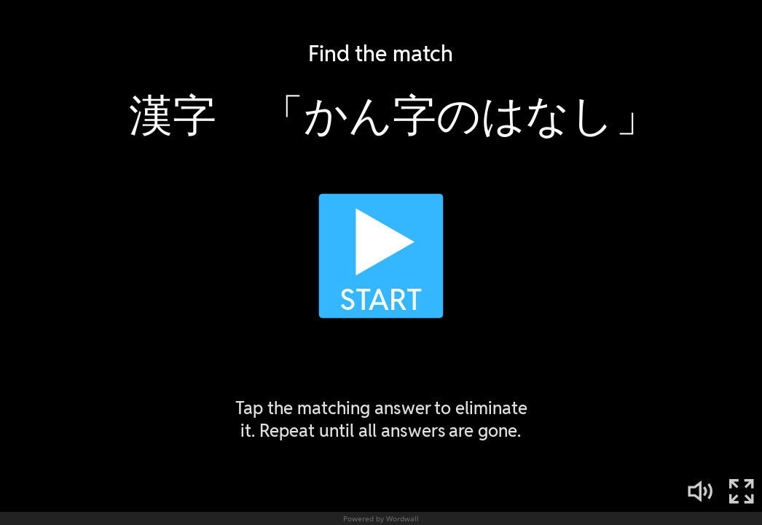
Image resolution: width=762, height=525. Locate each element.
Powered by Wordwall (381, 518)
